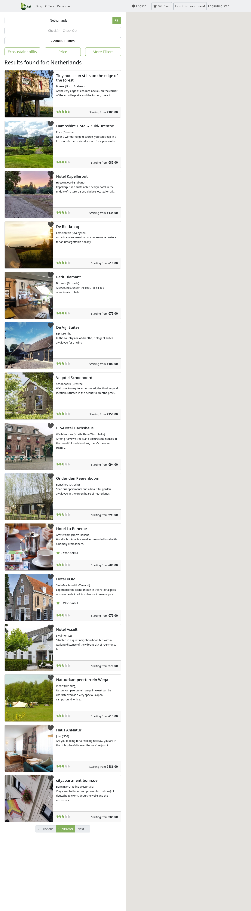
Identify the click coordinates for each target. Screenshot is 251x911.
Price (62, 51)
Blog (39, 6)
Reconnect (64, 6)
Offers (49, 6)
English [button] (139, 6)
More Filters (103, 51)
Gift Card (161, 6)
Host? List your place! (190, 6)
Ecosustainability (22, 51)
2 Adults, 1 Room (63, 41)
